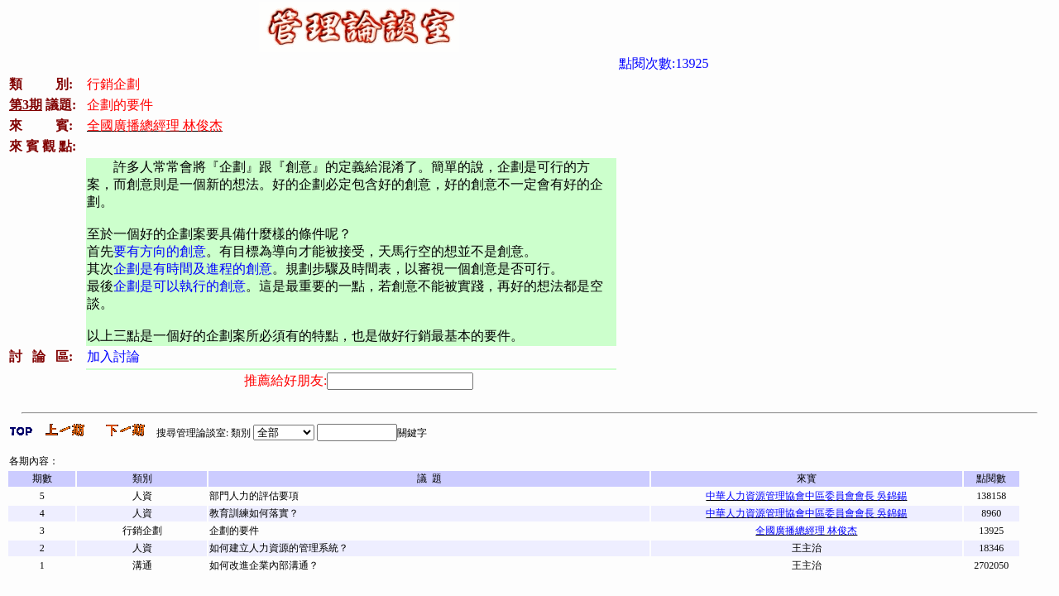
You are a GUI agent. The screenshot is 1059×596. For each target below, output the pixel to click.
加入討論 (113, 356)
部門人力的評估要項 (254, 496)
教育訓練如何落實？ (254, 513)
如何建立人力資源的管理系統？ (278, 548)
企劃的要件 (234, 530)
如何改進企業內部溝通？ (264, 565)
